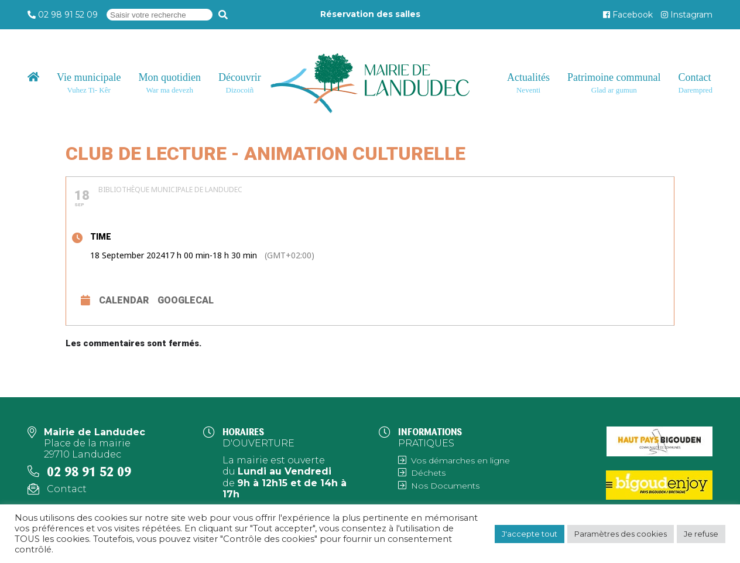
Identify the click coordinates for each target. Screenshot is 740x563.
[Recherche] (223, 14)
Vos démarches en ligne (460, 460)
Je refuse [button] (701, 533)
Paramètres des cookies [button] (620, 533)
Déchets (428, 473)
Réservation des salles (370, 14)
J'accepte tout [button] (529, 533)
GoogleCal (185, 300)
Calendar (124, 300)
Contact (67, 488)
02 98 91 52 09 (68, 14)
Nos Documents (445, 485)
